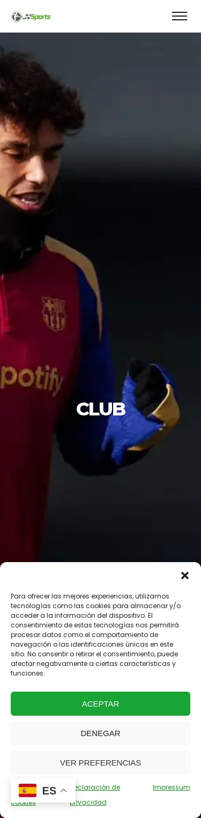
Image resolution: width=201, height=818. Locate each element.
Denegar (100, 733)
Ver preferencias (101, 762)
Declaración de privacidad (95, 795)
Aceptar (101, 703)
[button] (185, 575)
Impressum (171, 787)
